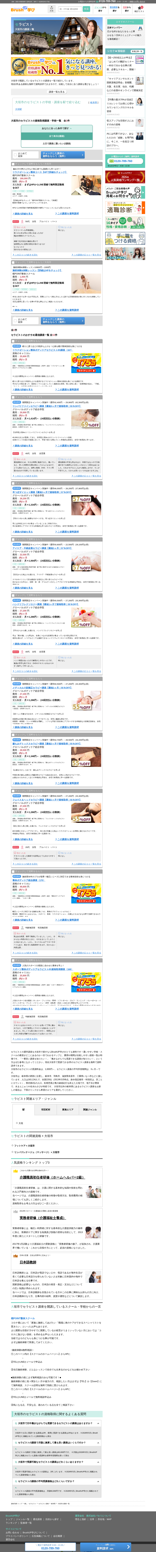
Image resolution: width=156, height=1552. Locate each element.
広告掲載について (41, 1536)
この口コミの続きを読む (26, 255)
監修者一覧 (26, 1523)
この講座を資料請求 (68, 213)
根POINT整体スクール (23, 1318)
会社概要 (57, 1536)
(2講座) (57, 136)
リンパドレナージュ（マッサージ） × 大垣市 (37, 1152)
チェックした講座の (62, 155)
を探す (115, 9)
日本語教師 (28, 1262)
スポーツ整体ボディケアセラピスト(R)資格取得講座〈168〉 (42, 969)
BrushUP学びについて (34, 1532)
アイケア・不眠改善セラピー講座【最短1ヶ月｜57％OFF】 (42, 548)
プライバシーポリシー (17, 1536)
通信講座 (37, 1519)
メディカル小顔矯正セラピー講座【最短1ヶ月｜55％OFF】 (42, 688)
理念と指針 (80, 1519)
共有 (52, 9)
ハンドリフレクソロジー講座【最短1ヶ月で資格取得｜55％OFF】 (45, 604)
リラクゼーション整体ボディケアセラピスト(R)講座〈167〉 (42, 350)
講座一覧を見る (57, 92)
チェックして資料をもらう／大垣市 (31, 164)
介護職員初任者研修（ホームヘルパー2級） (52, 1177)
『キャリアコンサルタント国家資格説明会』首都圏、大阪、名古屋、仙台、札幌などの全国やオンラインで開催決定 (125, 86)
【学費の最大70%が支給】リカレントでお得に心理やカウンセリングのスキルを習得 (125, 107)
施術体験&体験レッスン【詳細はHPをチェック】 (37, 270)
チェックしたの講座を (105, 1547)
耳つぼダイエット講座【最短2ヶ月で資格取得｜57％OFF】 (42, 492)
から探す (100, 9)
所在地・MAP (105, 1519)
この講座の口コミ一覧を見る (87, 255)
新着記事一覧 (137, 51)
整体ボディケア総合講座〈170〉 (29, 880)
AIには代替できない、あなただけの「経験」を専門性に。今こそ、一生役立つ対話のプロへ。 (125, 141)
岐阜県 (93, 102)
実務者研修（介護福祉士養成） (43, 1218)
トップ (9, 1519)
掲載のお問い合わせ (137, 2)
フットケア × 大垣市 (24, 1146)
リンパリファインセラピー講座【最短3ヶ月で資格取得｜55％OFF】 (47, 406)
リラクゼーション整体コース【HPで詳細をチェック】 (39, 172)
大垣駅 (18, 109)
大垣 (21, 1123)
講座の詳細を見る (24, 214)
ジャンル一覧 (22, 1519)
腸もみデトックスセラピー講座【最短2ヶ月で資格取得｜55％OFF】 (47, 743)
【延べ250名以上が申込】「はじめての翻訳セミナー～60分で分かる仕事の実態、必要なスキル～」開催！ (125, 65)
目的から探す (52, 1519)
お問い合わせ (12, 1532)
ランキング (11, 1523)
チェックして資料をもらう (27, 341)
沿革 (92, 1519)
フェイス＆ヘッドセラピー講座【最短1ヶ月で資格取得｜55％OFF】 (47, 800)
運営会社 (10, 1539)
